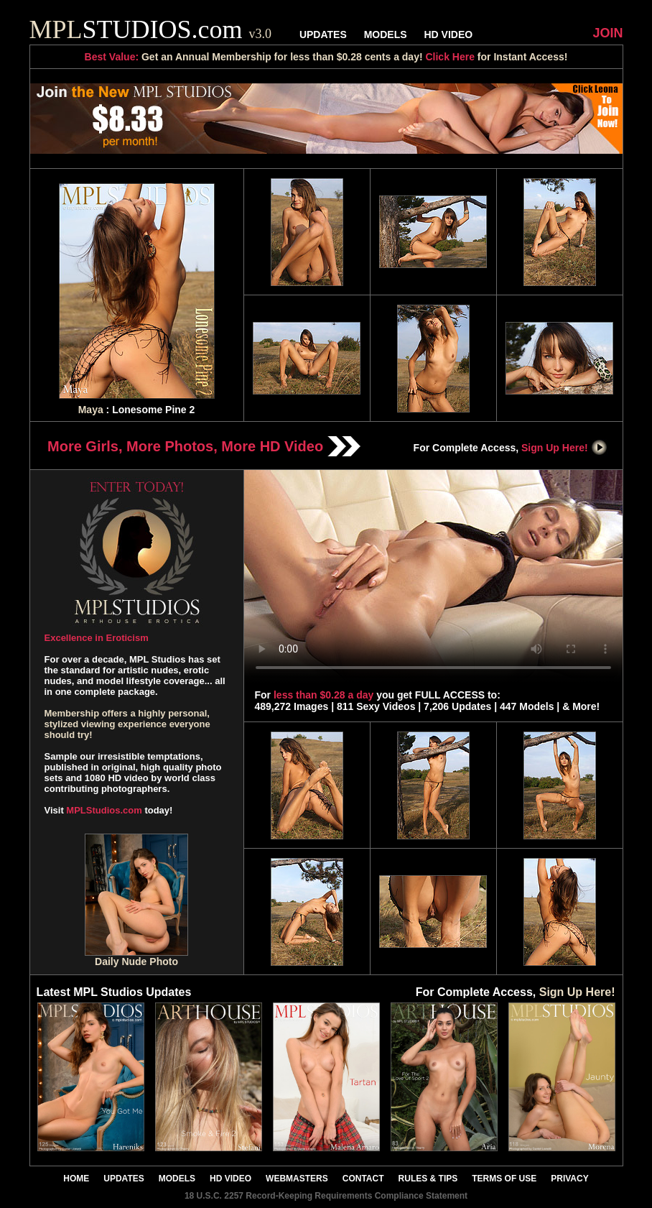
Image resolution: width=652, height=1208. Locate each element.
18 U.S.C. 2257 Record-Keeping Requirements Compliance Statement (326, 1196)
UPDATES (323, 34)
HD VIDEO (448, 34)
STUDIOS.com (150, 29)
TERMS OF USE (504, 1179)
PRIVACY (569, 1179)
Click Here (449, 57)
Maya (90, 409)
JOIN (607, 33)
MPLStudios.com (103, 810)
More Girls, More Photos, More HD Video (203, 446)
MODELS (385, 34)
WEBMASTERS (297, 1179)
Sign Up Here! (564, 447)
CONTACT (363, 1179)
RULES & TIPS (428, 1179)
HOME (76, 1179)
